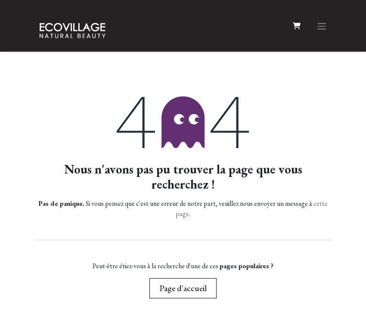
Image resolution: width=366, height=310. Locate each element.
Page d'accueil (183, 288)
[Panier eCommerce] (296, 26)
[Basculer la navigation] (322, 26)
